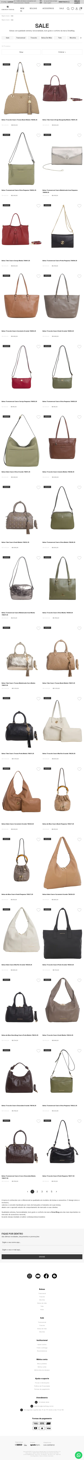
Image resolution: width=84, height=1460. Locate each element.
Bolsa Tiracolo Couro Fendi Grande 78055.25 (58, 331)
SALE (61, 8)
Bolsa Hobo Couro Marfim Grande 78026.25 (17, 965)
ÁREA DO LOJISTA (77, 2)
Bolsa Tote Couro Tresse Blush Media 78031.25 (59, 683)
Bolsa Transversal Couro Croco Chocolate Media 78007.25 (19, 1177)
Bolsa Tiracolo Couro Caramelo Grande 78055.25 (19, 331)
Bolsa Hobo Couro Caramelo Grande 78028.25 (18, 824)
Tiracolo (42, 1297)
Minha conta (42, 1367)
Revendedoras (42, 1351)
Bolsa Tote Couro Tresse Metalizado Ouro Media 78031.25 (18, 684)
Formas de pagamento (42, 1389)
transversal (20, 38)
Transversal (42, 1322)
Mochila (42, 1300)
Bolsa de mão (42, 1303)
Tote (42, 1306)
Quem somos (42, 1344)
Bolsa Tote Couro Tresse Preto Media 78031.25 (18, 753)
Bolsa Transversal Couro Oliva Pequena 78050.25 (19, 190)
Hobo (42, 1309)
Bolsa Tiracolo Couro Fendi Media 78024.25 (58, 1035)
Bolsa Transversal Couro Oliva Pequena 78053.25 (60, 401)
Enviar (42, 1257)
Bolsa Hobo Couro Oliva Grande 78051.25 (16, 472)
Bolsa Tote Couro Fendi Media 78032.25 (15, 542)
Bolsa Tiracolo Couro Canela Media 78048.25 (58, 472)
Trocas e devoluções (42, 1383)
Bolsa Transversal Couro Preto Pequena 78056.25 (60, 260)
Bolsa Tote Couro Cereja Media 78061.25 (16, 260)
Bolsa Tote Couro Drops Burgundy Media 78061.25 (60, 120)
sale (7, 38)
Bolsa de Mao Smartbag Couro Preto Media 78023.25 (20, 1035)
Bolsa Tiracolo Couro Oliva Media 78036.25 (58, 613)
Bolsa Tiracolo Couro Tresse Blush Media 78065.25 (19, 120)
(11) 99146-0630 (42, 1402)
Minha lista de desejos (42, 1370)
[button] (80, 37)
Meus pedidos (42, 1363)
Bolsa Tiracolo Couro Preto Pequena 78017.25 (58, 1176)
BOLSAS (33, 8)
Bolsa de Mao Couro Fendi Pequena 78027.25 (17, 894)
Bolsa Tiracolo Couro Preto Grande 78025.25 (58, 965)
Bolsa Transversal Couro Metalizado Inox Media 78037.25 (18, 614)
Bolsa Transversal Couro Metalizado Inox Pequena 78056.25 (60, 191)
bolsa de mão (46, 38)
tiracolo (34, 38)
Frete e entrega (42, 1348)
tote (60, 38)
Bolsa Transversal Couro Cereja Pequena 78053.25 (19, 401)
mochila (73, 38)
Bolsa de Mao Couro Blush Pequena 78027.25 (58, 824)
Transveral (42, 1293)
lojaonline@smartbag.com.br (42, 1406)
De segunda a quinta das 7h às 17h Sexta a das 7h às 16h (42, 1410)
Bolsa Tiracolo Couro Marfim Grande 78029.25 (59, 753)
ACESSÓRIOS (48, 8)
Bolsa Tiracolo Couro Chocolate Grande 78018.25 (19, 1105)
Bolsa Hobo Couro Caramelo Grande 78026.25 (59, 894)
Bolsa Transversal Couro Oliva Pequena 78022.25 (60, 1105)
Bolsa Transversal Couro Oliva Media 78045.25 (59, 542)
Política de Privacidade (42, 1386)
